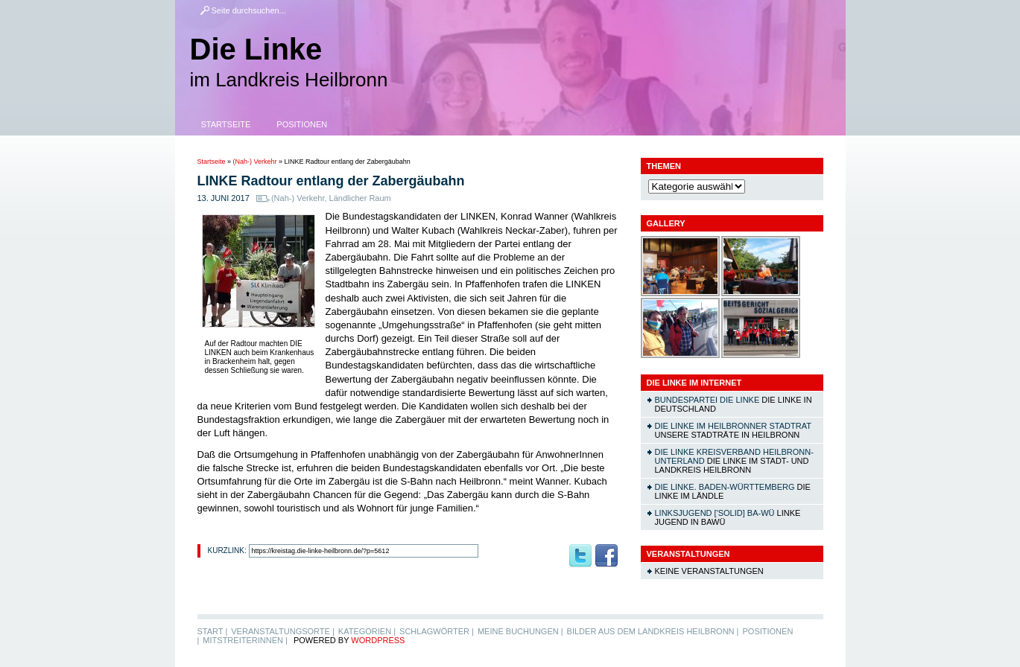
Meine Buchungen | (520, 631)
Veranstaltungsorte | (283, 631)
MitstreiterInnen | (245, 640)
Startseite (226, 124)
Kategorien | (367, 631)
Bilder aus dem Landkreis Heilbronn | (653, 631)
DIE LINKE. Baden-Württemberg (725, 486)
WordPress (378, 640)
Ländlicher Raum (360, 198)
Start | (212, 631)
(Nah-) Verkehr (255, 161)
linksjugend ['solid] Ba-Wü (715, 512)
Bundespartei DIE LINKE (707, 399)
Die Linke (256, 49)
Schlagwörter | (436, 631)
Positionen (301, 124)
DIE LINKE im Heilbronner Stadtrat (733, 425)
